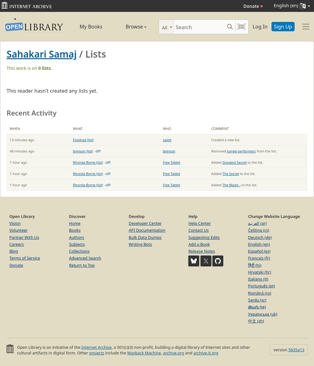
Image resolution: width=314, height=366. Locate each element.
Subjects (77, 244)
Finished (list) (83, 139)
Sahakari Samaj (42, 54)
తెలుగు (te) (257, 307)
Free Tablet (171, 162)
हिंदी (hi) (254, 265)
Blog (13, 251)
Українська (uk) (262, 314)
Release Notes (201, 251)
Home (74, 223)
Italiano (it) (258, 279)
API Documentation (147, 230)
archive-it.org (205, 353)
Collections (79, 251)
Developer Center (145, 223)
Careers (16, 244)
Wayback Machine (144, 353)
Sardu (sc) (257, 300)
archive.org (173, 353)
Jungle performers (241, 151)
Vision (15, 223)
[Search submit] (229, 27)
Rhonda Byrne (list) (88, 162)
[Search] (199, 27)
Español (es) (259, 251)
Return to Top (82, 265)
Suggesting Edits (204, 237)
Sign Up (283, 26)
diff (98, 151)
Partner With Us (24, 237)
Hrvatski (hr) (259, 272)
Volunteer (18, 230)
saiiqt (167, 139)
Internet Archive (96, 347)
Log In (260, 26)
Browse (130, 26)
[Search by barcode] (241, 27)
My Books (91, 26)
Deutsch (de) (259, 237)
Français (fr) (259, 258)
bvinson (169, 151)
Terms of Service (24, 258)
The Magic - (231, 185)
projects (96, 353)
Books (75, 230)
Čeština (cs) (258, 230)
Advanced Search (85, 258)
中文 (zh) (256, 321)
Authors (76, 237)
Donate (253, 6)
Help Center (199, 223)
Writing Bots (140, 244)
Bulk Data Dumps (145, 237)
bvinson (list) (83, 151)
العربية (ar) (257, 223)
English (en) (259, 244)
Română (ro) (259, 293)
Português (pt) (261, 286)
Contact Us (198, 230)
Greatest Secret (234, 162)
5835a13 (296, 350)
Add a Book (199, 244)
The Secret (230, 173)
